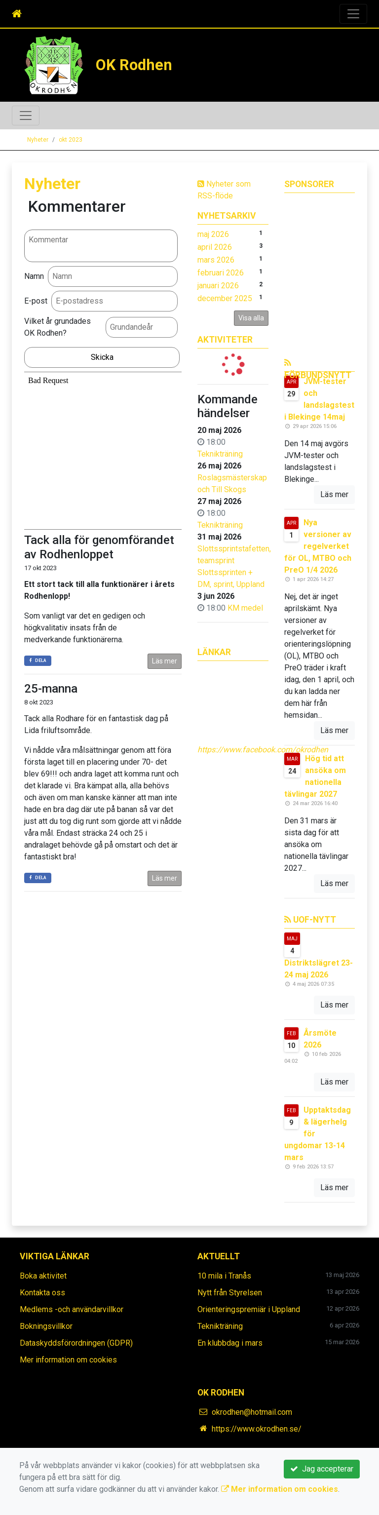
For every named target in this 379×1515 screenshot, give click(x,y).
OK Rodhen (134, 65)
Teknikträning (220, 454)
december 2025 (224, 298)
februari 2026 (220, 272)
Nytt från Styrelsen (229, 1292)
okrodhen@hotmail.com (252, 1412)
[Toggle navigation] (353, 14)
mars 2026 (215, 260)
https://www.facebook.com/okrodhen (262, 749)
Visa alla (251, 318)
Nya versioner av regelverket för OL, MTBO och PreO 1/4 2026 (317, 546)
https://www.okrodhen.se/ (257, 1429)
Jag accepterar (321, 1469)
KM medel (245, 608)
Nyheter (37, 139)
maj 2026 (213, 234)
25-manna (50, 689)
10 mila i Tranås (224, 1276)
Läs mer (164, 661)
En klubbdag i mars (230, 1343)
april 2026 (214, 247)
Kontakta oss (42, 1292)
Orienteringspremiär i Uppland (248, 1309)
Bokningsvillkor (46, 1326)
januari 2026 (218, 285)
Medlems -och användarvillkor (71, 1309)
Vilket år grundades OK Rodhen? (57, 327)
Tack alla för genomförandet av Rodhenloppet (99, 547)
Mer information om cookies (68, 1359)
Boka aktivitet (43, 1276)
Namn (34, 276)
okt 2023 (70, 139)
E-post (35, 301)
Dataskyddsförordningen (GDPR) (76, 1343)
